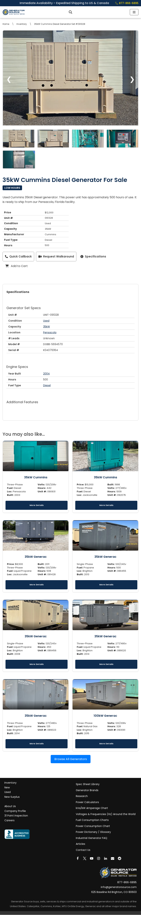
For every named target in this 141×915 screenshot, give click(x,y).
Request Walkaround (56, 257)
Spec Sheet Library (88, 784)
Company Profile (15, 811)
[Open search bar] (70, 12)
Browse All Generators (70, 759)
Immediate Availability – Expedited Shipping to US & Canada (66, 3)
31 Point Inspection (16, 816)
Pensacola (49, 332)
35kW (46, 327)
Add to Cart (16, 266)
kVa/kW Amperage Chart (92, 808)
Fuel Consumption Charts (92, 820)
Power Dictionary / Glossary (93, 832)
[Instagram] (98, 858)
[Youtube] (91, 858)
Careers (9, 820)
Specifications (93, 257)
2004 (46, 374)
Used (46, 321)
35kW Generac (36, 557)
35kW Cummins (35, 477)
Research (82, 796)
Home (6, 24)
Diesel (47, 385)
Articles (80, 844)
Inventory (22, 24)
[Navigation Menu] (134, 12)
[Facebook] (77, 858)
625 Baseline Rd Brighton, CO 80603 (114, 892)
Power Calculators (87, 802)
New (7, 787)
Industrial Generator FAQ (91, 838)
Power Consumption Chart (93, 826)
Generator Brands (87, 790)
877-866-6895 (126, 3)
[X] (84, 858)
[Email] (112, 858)
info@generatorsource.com (119, 887)
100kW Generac (105, 716)
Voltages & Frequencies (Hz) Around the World (105, 814)
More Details (37, 505)
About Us (10, 806)
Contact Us (83, 850)
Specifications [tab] (17, 292)
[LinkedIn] (105, 858)
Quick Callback (18, 257)
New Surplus (12, 797)
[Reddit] (119, 858)
